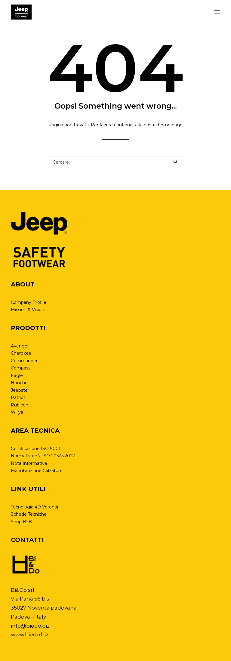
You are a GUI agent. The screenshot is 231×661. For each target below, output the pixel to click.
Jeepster (20, 390)
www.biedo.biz (29, 635)
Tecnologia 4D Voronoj (34, 507)
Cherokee (21, 353)
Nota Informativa (29, 463)
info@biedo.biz (30, 626)
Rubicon (19, 405)
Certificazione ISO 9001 (35, 448)
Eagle (17, 375)
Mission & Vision (27, 309)
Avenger (20, 346)
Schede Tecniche (29, 514)
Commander (24, 360)
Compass (20, 368)
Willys (17, 412)
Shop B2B (21, 521)
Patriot (18, 397)
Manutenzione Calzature (37, 470)
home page (170, 125)
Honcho (19, 382)
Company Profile (28, 302)
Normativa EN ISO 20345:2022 (43, 456)
